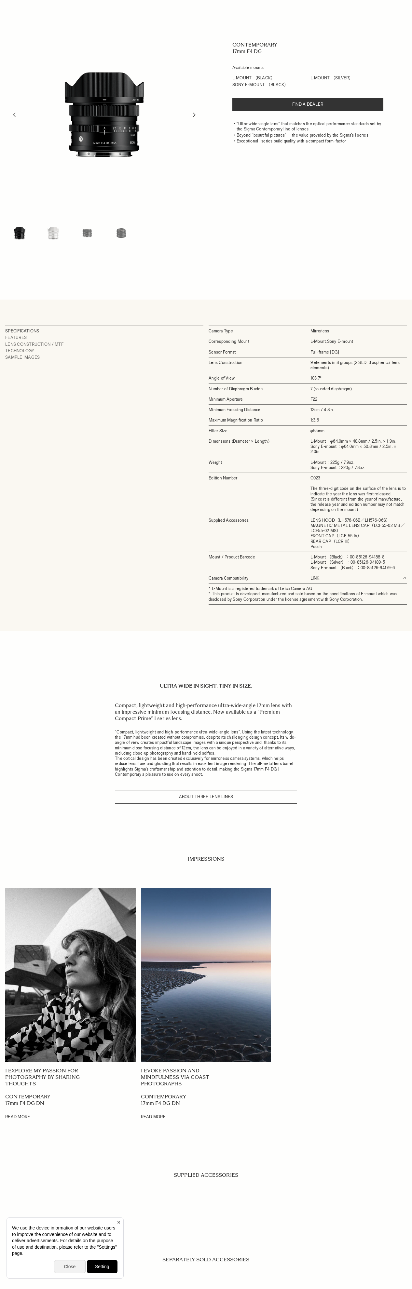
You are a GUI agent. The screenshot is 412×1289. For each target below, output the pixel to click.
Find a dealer (307, 104)
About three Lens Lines (206, 796)
